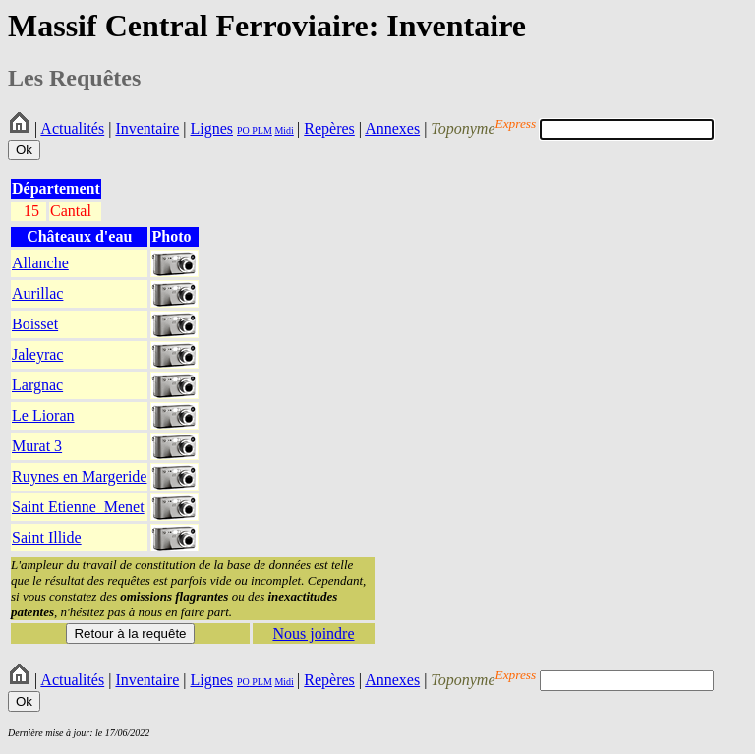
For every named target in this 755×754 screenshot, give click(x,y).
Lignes (211, 128)
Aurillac (37, 293)
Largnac (37, 385)
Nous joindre (313, 633)
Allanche (40, 263)
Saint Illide (47, 537)
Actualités (72, 128)
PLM (261, 130)
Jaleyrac (37, 354)
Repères (329, 128)
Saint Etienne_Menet (78, 506)
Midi (283, 130)
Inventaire (147, 128)
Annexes (392, 128)
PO (243, 130)
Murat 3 (37, 445)
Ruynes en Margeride (79, 476)
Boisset (35, 324)
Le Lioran (43, 415)
